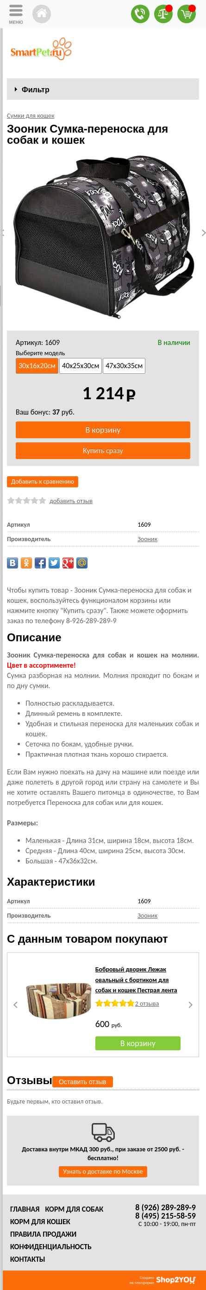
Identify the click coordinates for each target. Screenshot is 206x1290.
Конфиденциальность (51, 1246)
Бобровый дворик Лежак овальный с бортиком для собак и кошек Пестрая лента (136, 979)
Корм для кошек (40, 1221)
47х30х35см (124, 365)
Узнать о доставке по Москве (103, 1171)
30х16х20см (37, 365)
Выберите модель (40, 353)
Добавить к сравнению (42, 481)
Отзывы (29, 1080)
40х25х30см (80, 365)
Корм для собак (74, 1209)
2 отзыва (147, 1004)
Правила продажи (43, 1234)
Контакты (27, 1259)
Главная (24, 1209)
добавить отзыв (71, 501)
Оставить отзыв (82, 1082)
